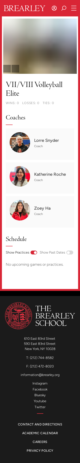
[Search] (64, 8)
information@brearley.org (40, 375)
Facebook (40, 389)
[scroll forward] (15, 69)
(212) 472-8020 (42, 366)
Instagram (40, 383)
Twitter (40, 407)
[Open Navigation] (74, 8)
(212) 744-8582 (42, 358)
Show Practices (21, 252)
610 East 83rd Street (40, 339)
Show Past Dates (56, 252)
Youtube (40, 401)
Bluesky (40, 395)
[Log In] (54, 8)
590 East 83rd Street (40, 344)
